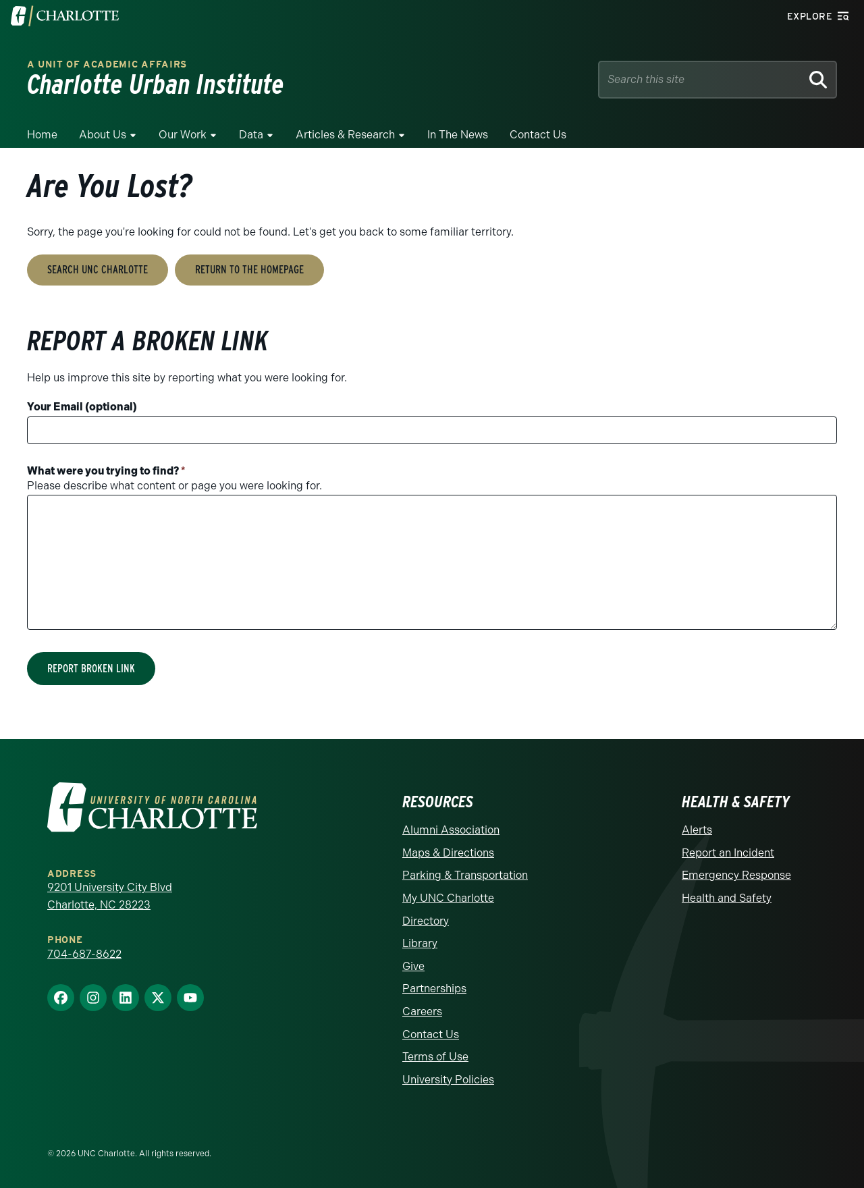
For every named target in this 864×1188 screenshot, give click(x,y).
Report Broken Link (91, 668)
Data (251, 134)
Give (413, 966)
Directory (425, 921)
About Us (102, 134)
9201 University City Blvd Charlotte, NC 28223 (109, 896)
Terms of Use (435, 1056)
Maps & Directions (448, 852)
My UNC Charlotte (448, 898)
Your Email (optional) (82, 406)
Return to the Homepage (249, 269)
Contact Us (538, 134)
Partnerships (434, 988)
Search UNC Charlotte (97, 269)
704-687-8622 (84, 954)
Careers (422, 1011)
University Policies (448, 1079)
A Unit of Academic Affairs (107, 64)
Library (419, 943)
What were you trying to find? (106, 470)
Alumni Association (451, 830)
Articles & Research (345, 134)
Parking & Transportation (465, 875)
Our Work (183, 134)
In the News (457, 134)
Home (42, 134)
